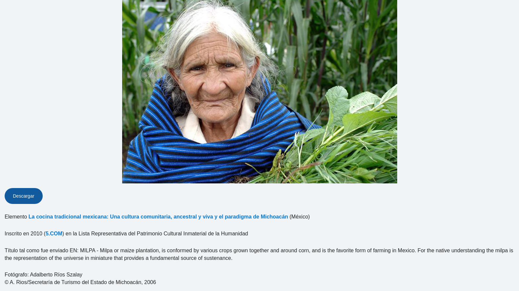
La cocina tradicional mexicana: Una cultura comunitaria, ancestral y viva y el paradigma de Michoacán (158, 216)
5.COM (54, 233)
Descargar (23, 196)
